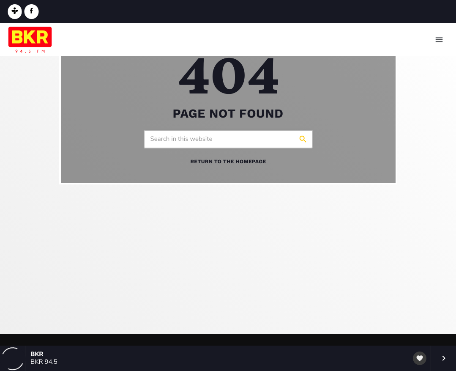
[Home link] (29, 40)
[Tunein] (15, 11)
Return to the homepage (228, 162)
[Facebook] (32, 11)
